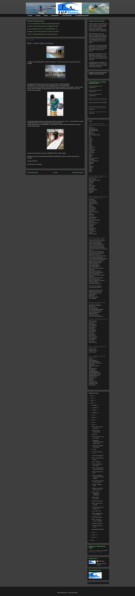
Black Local (92, 133)
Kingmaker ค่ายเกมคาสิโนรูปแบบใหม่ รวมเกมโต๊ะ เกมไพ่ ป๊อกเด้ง (43, 31)
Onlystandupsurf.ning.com (95, 363)
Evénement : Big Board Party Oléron (97, 446)
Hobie (90, 144)
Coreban (91, 139)
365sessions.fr (92, 385)
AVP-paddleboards (93, 129)
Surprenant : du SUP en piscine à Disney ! (97, 489)
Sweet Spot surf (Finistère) (95, 286)
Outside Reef (92, 185)
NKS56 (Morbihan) (93, 264)
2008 (92, 540)
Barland (91, 132)
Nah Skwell (91, 152)
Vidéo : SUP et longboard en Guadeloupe (95, 493)
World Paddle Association (95, 293)
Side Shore (91, 221)
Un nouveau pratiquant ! (97, 455)
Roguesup (91, 162)
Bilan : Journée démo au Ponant (40, 43)
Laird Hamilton (92, 338)
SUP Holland (92, 378)
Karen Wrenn (92, 335)
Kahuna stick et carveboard (95, 498)
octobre (94, 410)
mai (93, 422)
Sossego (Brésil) (93, 313)
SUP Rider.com (92, 381)
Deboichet (91, 181)
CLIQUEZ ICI (92, 87)
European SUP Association (95, 291)
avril (93, 424)
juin (93, 419)
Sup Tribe (91, 227)
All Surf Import (92, 200)
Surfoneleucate (92, 228)
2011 (92, 398)
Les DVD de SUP (67, 15)
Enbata (90, 205)
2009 (92, 403)
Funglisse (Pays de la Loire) (95, 261)
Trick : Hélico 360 (96, 511)
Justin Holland (92, 331)
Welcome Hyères (93, 233)
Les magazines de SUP (82, 15)
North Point (91, 214)
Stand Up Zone (92, 352)
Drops (90, 140)
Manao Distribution (93, 211)
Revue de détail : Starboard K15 (96, 431)
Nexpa (90, 213)
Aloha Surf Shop (93, 202)
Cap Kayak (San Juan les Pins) (96, 246)
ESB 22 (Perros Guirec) (94, 254)
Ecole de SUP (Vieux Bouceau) (96, 251)
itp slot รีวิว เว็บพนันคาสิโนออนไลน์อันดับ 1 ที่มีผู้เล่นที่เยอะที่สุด (42, 26)
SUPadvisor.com (93, 376)
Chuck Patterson (93, 326)
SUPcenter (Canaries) (94, 315)
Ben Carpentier (92, 324)
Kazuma (91, 148)
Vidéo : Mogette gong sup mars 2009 (97, 514)
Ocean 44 (91, 216)
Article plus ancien (77, 172)
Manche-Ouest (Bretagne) (95, 262)
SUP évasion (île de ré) (94, 279)
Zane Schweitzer (93, 342)
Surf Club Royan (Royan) (95, 287)
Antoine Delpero (93, 321)
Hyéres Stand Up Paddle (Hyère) (97, 260)
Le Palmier (91, 210)
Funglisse (91, 206)
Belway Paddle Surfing (94, 134)
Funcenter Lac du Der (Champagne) (97, 255)
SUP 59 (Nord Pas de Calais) (96, 277)
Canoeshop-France (93, 203)
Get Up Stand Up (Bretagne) (96, 257)
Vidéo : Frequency (96, 461)
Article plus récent (32, 172)
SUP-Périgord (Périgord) (95, 283)
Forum (46, 15)
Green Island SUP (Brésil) (95, 310)
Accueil (30, 15)
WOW (90, 170)
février (94, 535)
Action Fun (91, 199)
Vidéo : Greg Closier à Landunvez (97, 427)
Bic (89, 136)
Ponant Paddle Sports (94, 365)
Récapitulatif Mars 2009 (97, 529)
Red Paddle (91, 159)
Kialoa (90, 184)
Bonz (90, 137)
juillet (93, 417)
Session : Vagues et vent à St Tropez (97, 437)
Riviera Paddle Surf (93, 161)
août (93, 415)
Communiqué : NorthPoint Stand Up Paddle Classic (97, 442)
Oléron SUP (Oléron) (94, 266)
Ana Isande (91, 323)
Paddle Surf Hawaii (93, 158)
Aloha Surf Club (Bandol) (95, 242)
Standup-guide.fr (93, 368)
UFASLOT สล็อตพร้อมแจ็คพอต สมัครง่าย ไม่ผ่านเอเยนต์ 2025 (42, 34)
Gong (90, 143)
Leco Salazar (92, 339)
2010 (92, 400)
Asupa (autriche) (93, 294)
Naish (90, 154)
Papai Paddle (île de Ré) (94, 271)
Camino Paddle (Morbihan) (95, 243)
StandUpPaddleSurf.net (94, 372)
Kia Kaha (91, 183)
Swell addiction (92, 231)
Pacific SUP (92, 187)
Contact (38, 15)
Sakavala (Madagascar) (94, 312)
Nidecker (91, 155)
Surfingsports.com (93, 382)
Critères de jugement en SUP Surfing (98, 102)
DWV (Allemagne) (93, 297)
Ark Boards (91, 128)
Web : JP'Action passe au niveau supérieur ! (98, 481)
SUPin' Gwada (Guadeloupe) (96, 316)
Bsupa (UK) (92, 295)
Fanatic (90, 141)
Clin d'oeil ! (94, 434)
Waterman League (93, 383)
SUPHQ (91, 379)
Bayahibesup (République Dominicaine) (95, 306)
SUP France (101, 561)
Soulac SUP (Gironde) (94, 273)
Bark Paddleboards (93, 130)
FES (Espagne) (92, 298)
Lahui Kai (91, 151)
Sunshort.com (92, 224)
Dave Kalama (92, 327)
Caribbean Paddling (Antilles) (96, 309)
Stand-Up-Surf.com (93, 222)
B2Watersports (92, 178)
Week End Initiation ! (97, 517)
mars (93, 532)
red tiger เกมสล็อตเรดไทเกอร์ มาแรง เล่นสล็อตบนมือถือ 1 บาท (42, 29)
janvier (94, 537)
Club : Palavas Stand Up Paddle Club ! (98, 508)
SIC (90, 165)
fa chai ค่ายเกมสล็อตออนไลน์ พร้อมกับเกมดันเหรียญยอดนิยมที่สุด (43, 23)
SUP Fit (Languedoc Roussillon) (97, 280)
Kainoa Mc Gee (92, 334)
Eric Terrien (92, 328)
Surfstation (91, 229)
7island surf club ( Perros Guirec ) (97, 240)
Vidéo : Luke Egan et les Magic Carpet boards (98, 468)
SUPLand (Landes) (93, 282)
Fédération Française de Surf (96, 290)
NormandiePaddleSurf (94, 361)
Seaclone (91, 163)
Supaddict (91, 225)
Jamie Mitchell (92, 330)
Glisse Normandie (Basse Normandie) (98, 258)
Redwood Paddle (93, 189)
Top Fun (91, 232)
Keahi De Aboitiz (93, 337)
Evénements (54, 15)
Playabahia (91, 364)
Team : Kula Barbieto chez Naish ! (97, 464)
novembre (94, 407)
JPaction (91, 359)
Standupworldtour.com (94, 375)
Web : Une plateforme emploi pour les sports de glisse (98, 477)
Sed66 (90, 367)
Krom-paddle (92, 150)
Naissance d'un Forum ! (97, 501)
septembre (94, 412)
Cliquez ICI (91, 109)
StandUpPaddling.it (93, 371)
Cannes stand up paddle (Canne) (96, 244)
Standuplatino (92, 370)
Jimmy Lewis (92, 147)
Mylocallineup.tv (93, 360)
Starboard (91, 166)
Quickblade (91, 188)
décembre (94, 405)
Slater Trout (92, 341)
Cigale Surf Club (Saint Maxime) (97, 247)
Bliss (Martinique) (93, 308)
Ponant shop (92, 218)
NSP (90, 156)
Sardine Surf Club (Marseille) (96, 272)
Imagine (91, 145)
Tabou (90, 169)
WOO (90, 172)
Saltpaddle (91, 191)
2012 (92, 395)
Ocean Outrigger (93, 217)
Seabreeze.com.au (93, 350)
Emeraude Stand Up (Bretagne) (96, 253)
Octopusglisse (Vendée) (94, 265)
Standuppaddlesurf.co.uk (95, 374)
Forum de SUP (92, 349)
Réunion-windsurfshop (94, 220)
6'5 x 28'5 (94, 449)
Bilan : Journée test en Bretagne (97, 504)
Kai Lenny (91, 332)
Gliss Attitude (92, 207)
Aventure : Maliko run (97, 523)
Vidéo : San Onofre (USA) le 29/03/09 (97, 520)
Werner (90, 192)
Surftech (91, 167)
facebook (105, 550)
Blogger (76, 592)
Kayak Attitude (92, 209)
